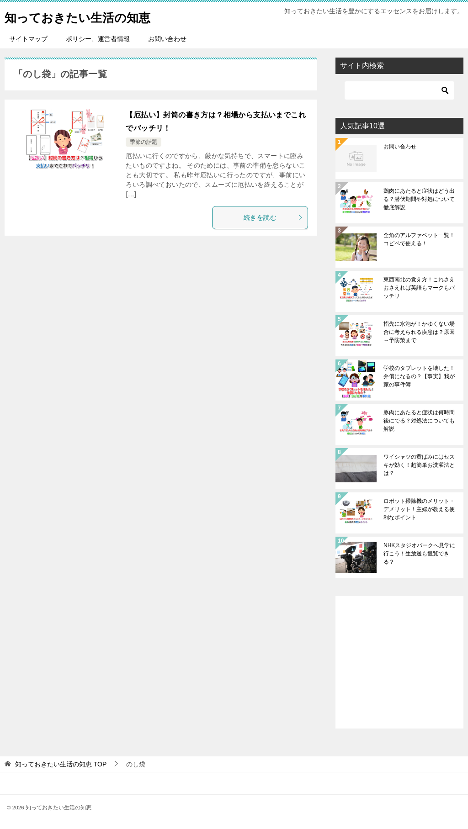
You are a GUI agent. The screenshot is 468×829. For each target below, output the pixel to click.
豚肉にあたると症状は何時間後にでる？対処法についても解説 (419, 420)
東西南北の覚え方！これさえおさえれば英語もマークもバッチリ (419, 287)
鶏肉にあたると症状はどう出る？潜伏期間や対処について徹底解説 (419, 199)
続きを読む (273, 217)
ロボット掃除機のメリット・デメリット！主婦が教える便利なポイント (419, 509)
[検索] (399, 90)
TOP (60, 764)
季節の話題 (143, 142)
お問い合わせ (167, 38)
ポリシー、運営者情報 (98, 38)
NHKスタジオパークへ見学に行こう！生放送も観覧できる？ (419, 553)
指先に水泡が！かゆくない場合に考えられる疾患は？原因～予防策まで (419, 332)
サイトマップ (28, 38)
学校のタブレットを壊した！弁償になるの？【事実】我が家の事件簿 (419, 376)
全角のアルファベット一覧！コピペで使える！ (419, 239)
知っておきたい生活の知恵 (88, 15)
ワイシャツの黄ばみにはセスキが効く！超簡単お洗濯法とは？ (419, 465)
